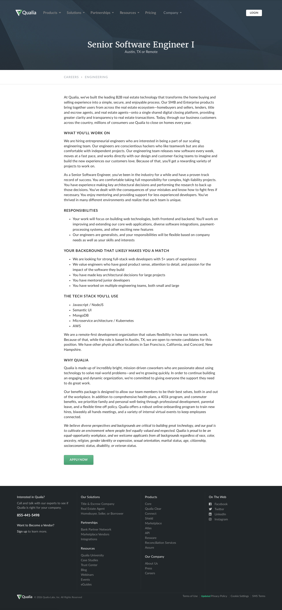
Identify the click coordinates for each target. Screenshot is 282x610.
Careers (71, 77)
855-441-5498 (28, 515)
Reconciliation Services (160, 542)
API (147, 533)
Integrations (89, 539)
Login (254, 12)
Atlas (148, 528)
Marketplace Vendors (95, 534)
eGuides (86, 584)
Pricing (150, 13)
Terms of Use (190, 596)
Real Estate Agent (93, 508)
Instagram (218, 519)
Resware (150, 538)
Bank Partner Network (96, 529)
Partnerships (102, 13)
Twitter (216, 509)
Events (85, 579)
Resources (129, 13)
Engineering (96, 77)
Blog (84, 570)
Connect (150, 513)
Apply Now (79, 459)
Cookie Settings (240, 596)
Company (172, 13)
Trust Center (89, 565)
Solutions (76, 13)
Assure (149, 547)
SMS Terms (258, 596)
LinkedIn (217, 514)
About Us (151, 563)
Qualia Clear (153, 508)
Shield (149, 518)
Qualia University (92, 555)
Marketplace (153, 523)
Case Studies (89, 560)
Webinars (87, 574)
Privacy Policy (214, 596)
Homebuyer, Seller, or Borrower (102, 513)
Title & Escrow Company (97, 504)
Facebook (218, 504)
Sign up (22, 531)
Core (148, 504)
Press (148, 568)
